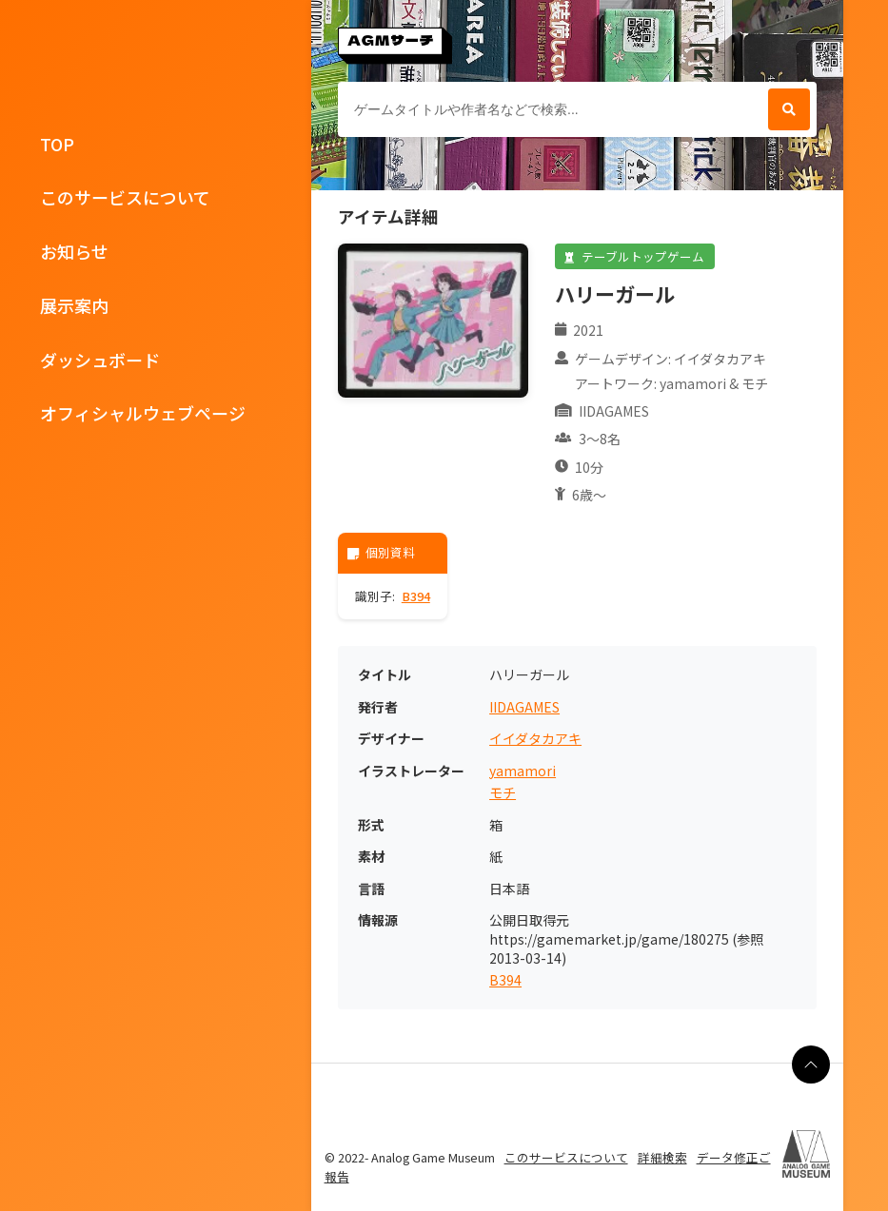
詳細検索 (662, 1157)
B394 (416, 596)
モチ (502, 793)
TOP (57, 143)
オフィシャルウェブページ (143, 412)
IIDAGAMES (524, 707)
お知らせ (74, 251)
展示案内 (74, 305)
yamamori (522, 771)
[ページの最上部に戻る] (811, 1064)
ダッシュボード (100, 359)
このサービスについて (125, 197)
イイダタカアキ (535, 739)
